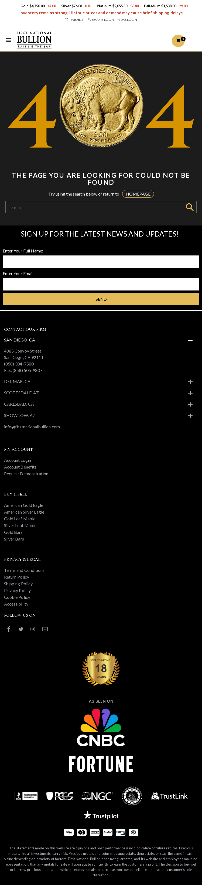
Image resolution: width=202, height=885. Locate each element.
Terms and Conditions (24, 570)
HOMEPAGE (138, 193)
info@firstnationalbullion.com (32, 426)
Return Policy (16, 576)
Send (101, 299)
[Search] (94, 207)
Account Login (17, 460)
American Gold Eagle (23, 505)
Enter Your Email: (19, 273)
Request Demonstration (26, 473)
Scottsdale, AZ (21, 392)
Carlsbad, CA (19, 403)
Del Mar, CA (17, 381)
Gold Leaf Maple (19, 518)
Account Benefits (20, 466)
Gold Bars (13, 532)
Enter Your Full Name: (23, 250)
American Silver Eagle (24, 511)
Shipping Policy (18, 583)
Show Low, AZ (19, 415)
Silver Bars (14, 538)
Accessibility (16, 603)
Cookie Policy (17, 597)
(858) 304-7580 (19, 363)
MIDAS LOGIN (127, 20)
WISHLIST (75, 20)
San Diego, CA (19, 339)
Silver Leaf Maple (20, 525)
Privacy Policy (17, 590)
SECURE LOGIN (101, 20)
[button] (178, 41)
